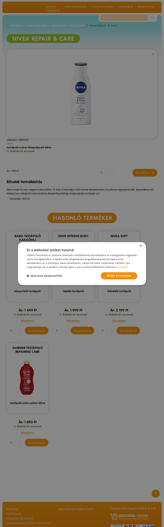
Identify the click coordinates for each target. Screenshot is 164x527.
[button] (44, 275)
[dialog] (82, 263)
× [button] (141, 246)
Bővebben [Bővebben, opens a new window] (122, 267)
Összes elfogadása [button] (119, 275)
